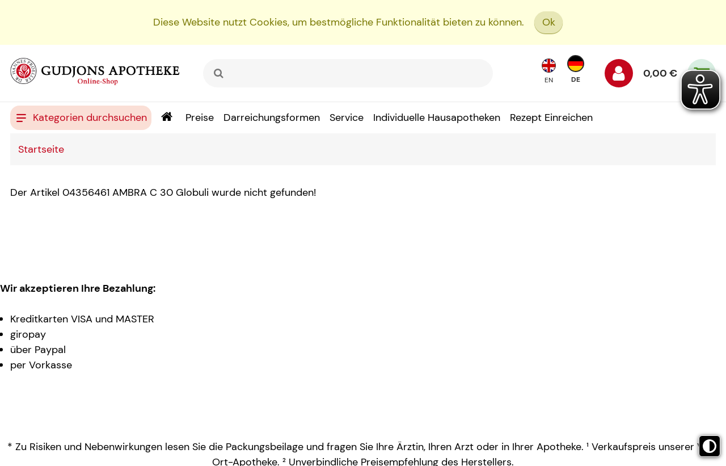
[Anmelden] (619, 76)
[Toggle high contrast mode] (709, 446)
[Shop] (166, 118)
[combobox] (348, 73)
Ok (548, 22)
